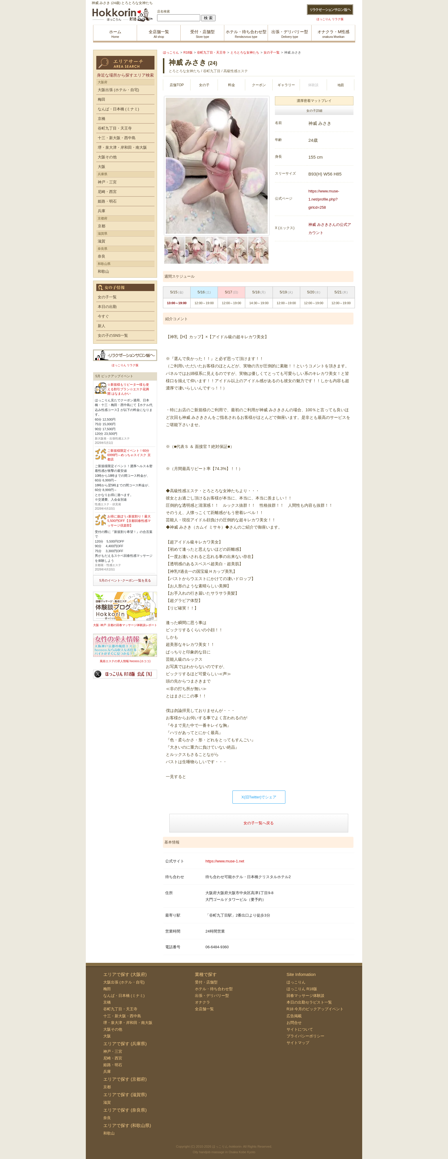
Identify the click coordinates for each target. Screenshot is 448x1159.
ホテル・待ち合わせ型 (214, 989)
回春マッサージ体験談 (305, 995)
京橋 (101, 118)
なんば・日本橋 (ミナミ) (118, 109)
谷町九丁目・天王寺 (115, 128)
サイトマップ (298, 1043)
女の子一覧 (107, 297)
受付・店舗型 (206, 982)
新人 (101, 326)
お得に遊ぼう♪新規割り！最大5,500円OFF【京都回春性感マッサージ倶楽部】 (129, 521)
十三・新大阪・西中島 (117, 138)
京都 (101, 226)
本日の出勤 (107, 306)
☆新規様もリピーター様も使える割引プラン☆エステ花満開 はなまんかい (128, 389)
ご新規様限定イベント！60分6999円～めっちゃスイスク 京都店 (129, 455)
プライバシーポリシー (305, 1036)
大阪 (101, 166)
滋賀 (101, 241)
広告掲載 (294, 1016)
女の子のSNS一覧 (113, 335)
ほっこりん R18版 (302, 989)
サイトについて (300, 1029)
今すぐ (103, 316)
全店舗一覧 (204, 1009)
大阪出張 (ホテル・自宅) (118, 90)
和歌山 (103, 271)
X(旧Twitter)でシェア (259, 797)
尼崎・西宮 (107, 191)
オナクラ (202, 1002)
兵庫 (101, 211)
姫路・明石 (107, 201)
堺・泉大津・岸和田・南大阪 (122, 147)
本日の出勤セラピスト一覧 (309, 1002)
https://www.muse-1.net (224, 861)
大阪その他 (107, 157)
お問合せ (294, 1022)
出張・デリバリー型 (212, 995)
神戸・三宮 (107, 182)
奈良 (101, 256)
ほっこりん (296, 982)
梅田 (101, 99)
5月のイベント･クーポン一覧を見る (125, 580)
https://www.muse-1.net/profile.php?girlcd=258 (323, 199)
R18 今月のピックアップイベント (315, 1009)
